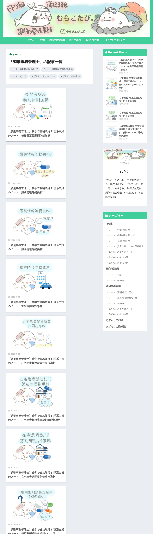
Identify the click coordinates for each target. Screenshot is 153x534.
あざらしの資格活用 (118, 263)
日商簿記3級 (75, 39)
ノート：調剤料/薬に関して (24, 69)
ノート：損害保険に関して (122, 236)
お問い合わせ (92, 39)
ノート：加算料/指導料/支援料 (58, 69)
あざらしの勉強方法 (70, 76)
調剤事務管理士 (57, 39)
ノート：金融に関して (119, 241)
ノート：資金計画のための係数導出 (126, 247)
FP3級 (42, 39)
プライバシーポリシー (114, 39)
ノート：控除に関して (119, 230)
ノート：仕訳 (115, 275)
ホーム (31, 39)
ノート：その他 (18, 76)
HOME (76, 522)
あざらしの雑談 (114, 320)
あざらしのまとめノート (43, 76)
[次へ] (65, 502)
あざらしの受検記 (116, 327)
